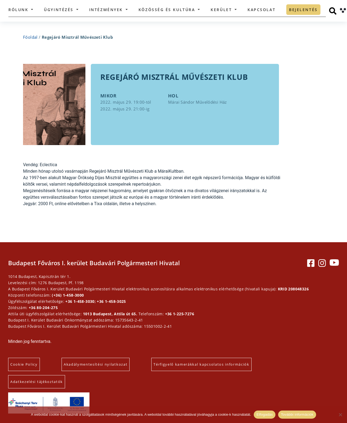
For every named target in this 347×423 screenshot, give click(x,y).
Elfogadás (264, 414)
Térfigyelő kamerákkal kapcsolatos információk (201, 364)
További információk (297, 414)
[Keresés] (333, 11)
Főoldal (30, 37)
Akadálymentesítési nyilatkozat (95, 364)
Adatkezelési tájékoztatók (36, 381)
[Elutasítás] (340, 414)
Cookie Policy (24, 364)
